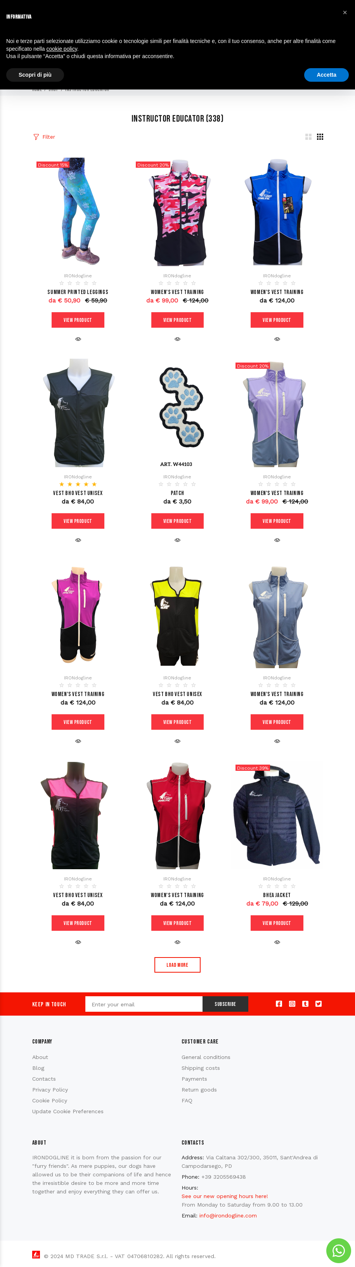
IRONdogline (78, 275)
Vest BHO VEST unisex (77, 493)
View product (78, 320)
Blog (38, 1068)
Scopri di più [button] (35, 75)
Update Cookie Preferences (68, 1111)
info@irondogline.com (228, 1215)
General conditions (206, 1057)
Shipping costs (201, 1068)
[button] (345, 12)
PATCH (177, 493)
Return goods (199, 1089)
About (40, 1057)
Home (37, 90)
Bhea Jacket (277, 895)
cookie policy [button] (62, 49)
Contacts (44, 1079)
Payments (194, 1079)
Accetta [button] (326, 75)
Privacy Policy (50, 1089)
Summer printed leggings (77, 292)
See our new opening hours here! (225, 1196)
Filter (48, 137)
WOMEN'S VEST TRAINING (177, 292)
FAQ (187, 1100)
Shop (53, 90)
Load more (177, 965)
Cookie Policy (49, 1100)
